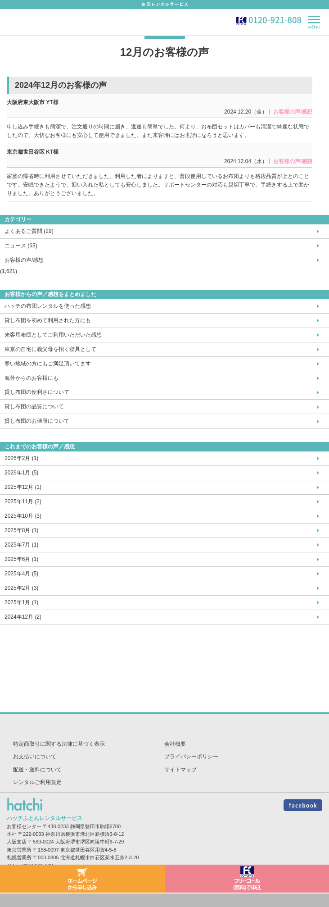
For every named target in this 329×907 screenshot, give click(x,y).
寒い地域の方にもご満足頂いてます (48, 363)
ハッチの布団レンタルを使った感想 (48, 306)
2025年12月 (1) (23, 487)
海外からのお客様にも (32, 378)
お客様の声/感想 (24, 260)
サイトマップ (180, 769)
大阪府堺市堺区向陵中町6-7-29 (89, 841)
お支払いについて (34, 756)
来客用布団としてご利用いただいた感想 (53, 335)
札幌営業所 (19, 857)
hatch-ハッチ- (24, 22)
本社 (12, 834)
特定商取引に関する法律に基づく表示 (59, 744)
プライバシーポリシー (191, 756)
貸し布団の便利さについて (37, 392)
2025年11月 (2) (23, 501)
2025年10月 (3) (23, 516)
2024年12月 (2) (23, 617)
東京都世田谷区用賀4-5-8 (88, 849)
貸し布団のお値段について (37, 421)
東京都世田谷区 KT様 (33, 152)
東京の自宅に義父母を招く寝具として (50, 349)
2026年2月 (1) (21, 458)
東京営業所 (19, 849)
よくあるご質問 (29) (29, 231)
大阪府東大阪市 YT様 (33, 102)
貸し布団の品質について (34, 406)
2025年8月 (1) (21, 530)
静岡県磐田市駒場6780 (95, 826)
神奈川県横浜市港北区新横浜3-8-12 (84, 834)
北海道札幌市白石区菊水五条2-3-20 (99, 857)
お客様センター (24, 826)
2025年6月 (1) (21, 559)
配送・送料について (37, 769)
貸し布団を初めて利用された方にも (48, 320)
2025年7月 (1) (21, 545)
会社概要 (175, 744)
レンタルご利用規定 (37, 782)
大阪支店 (17, 841)
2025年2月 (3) (21, 588)
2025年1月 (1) (21, 602)
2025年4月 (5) (21, 573)
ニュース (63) (21, 245)
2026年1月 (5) (21, 472)
